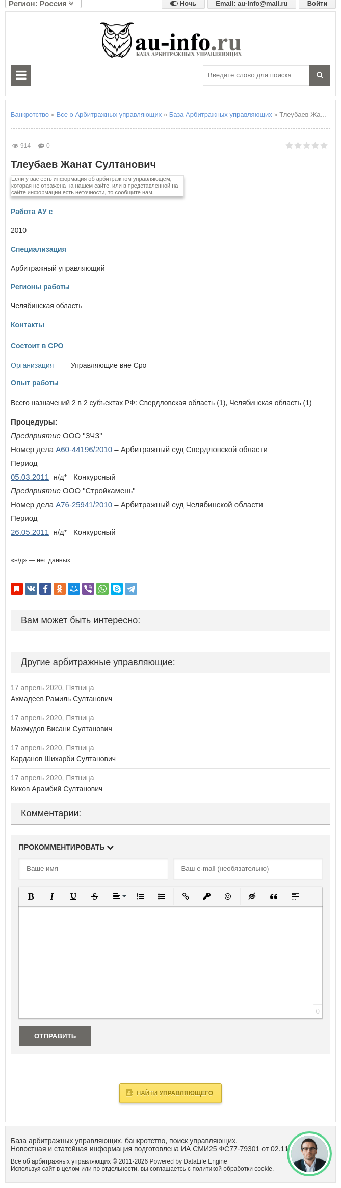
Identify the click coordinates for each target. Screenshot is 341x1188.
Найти (169, 1093)
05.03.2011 (30, 476)
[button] (30, 896)
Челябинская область (47, 306)
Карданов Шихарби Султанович (63, 759)
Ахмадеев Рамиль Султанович (61, 699)
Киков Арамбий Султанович (56, 789)
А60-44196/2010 (84, 449)
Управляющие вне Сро (108, 365)
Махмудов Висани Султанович (61, 729)
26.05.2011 (30, 531)
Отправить (55, 1036)
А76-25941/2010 (84, 504)
